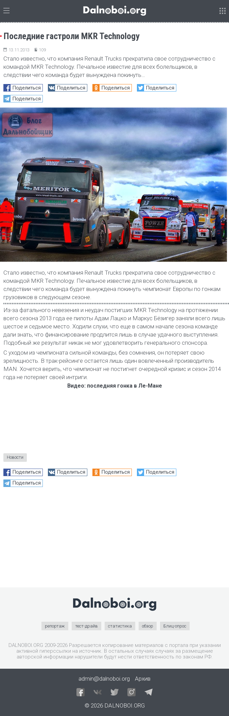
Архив (143, 678)
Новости (15, 457)
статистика (120, 626)
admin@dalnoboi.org (104, 678)
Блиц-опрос (174, 626)
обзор (147, 626)
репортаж (55, 626)
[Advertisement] (114, 539)
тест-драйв (86, 626)
